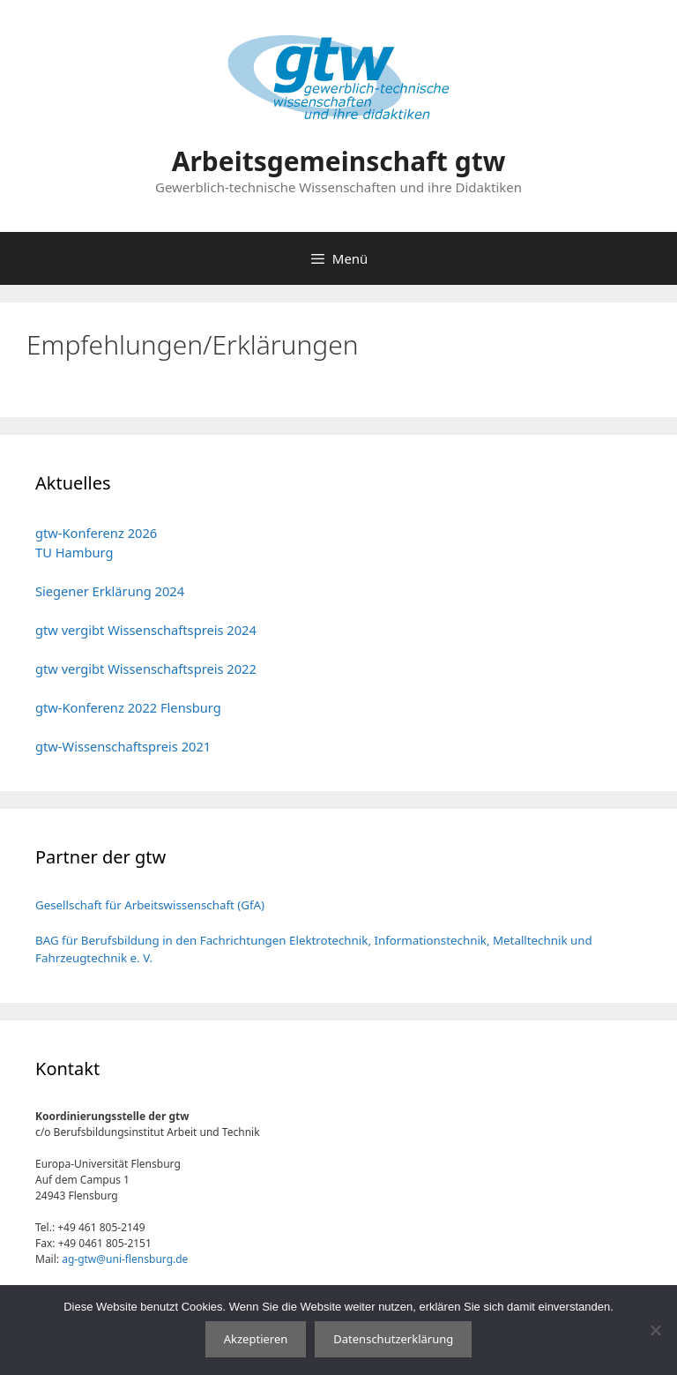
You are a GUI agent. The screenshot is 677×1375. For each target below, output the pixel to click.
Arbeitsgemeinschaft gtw (339, 161)
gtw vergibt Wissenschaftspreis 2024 (146, 630)
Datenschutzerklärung (393, 1339)
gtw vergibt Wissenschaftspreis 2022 (146, 668)
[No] (655, 1330)
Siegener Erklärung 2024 (109, 591)
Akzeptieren (256, 1339)
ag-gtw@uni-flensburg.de (125, 1259)
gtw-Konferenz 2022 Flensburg (128, 707)
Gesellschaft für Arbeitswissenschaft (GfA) (149, 905)
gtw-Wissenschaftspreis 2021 (123, 746)
